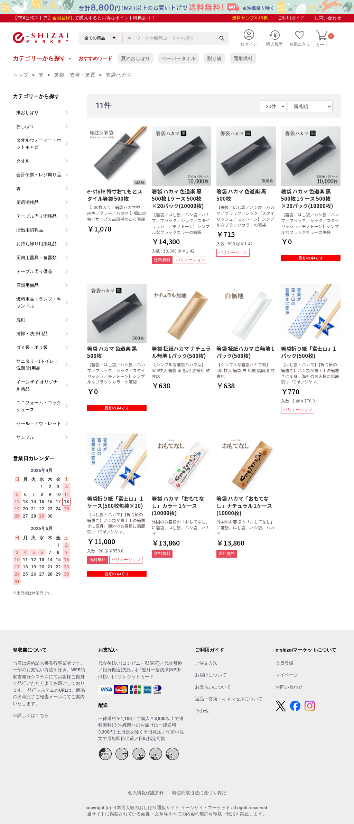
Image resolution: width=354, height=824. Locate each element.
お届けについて (210, 675)
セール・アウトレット (38, 423)
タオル (23, 160)
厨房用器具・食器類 (36, 257)
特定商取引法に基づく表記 (199, 792)
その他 (201, 710)
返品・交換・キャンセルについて (228, 698)
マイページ (287, 675)
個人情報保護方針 (146, 792)
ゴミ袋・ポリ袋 (32, 347)
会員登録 (61, 17)
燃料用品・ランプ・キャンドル (38, 302)
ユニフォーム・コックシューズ (38, 406)
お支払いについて (213, 687)
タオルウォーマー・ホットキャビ (38, 144)
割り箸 (214, 58)
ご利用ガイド (291, 17)
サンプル (25, 437)
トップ (20, 75)
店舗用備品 (27, 285)
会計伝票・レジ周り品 (38, 174)
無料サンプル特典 (250, 17)
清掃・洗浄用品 (32, 333)
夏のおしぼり (135, 58)
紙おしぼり (27, 112)
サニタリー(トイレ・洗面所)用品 (37, 365)
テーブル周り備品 (34, 271)
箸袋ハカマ (118, 75)
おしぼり (25, 126)
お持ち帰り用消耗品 (36, 243)
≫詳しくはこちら (31, 715)
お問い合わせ (327, 17)
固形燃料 (243, 58)
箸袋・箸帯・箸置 (74, 75)
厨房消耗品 (27, 202)
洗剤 (20, 319)
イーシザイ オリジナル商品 (37, 385)
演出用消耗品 (29, 230)
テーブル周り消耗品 (36, 216)
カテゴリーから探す (42, 58)
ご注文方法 (206, 663)
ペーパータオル (179, 58)
